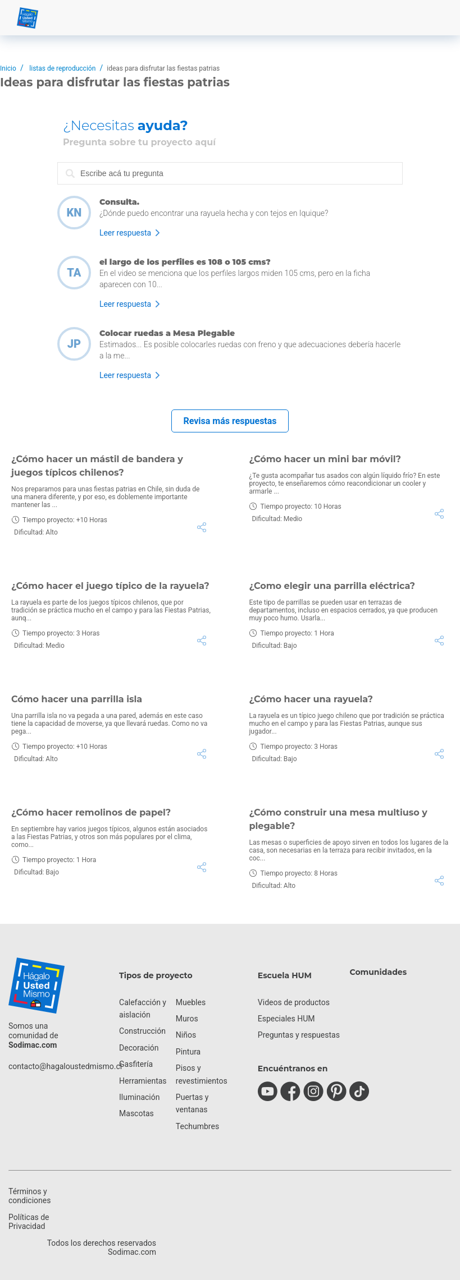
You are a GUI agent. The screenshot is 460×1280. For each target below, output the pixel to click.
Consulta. (119, 202)
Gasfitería (136, 1064)
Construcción (142, 1030)
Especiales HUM (286, 1018)
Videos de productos (294, 1002)
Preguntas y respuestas (299, 1034)
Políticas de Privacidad (28, 1222)
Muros (187, 1018)
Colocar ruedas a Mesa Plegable (167, 333)
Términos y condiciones (29, 1196)
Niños (186, 1034)
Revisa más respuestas (229, 421)
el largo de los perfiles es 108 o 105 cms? (185, 262)
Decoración (138, 1047)
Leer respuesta (125, 232)
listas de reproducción (62, 68)
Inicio (8, 68)
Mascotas (136, 1113)
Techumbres (197, 1126)
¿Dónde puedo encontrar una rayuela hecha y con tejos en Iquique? (213, 213)
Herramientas (143, 1080)
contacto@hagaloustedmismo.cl (65, 1066)
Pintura (188, 1051)
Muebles (191, 1002)
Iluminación (139, 1097)
